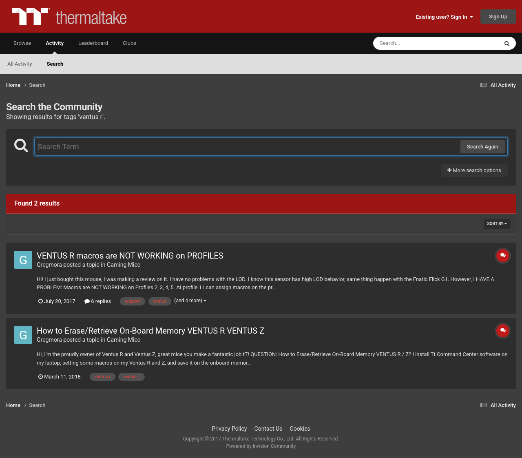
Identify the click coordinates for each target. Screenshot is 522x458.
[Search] (415, 43)
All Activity (19, 64)
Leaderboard (93, 43)
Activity (55, 47)
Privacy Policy (229, 428)
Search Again (482, 147)
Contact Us (268, 428)
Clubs (129, 43)
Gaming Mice (123, 264)
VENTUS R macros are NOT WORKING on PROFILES (130, 256)
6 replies (97, 301)
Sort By (497, 223)
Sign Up (498, 16)
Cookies (300, 428)
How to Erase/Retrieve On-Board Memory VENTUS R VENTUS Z (150, 331)
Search (55, 64)
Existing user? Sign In (444, 17)
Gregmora (49, 264)
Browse (22, 43)
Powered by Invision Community (261, 446)
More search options (474, 170)
